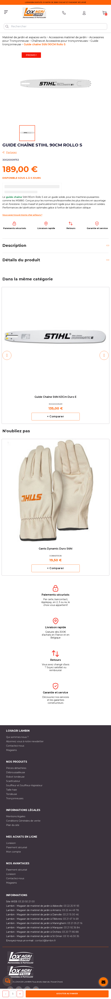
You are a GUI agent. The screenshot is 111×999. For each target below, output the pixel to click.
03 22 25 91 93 (71, 905)
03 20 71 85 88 (70, 931)
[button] (6, 355)
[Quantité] (13, 994)
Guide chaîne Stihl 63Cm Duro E (55, 397)
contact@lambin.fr (45, 940)
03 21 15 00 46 (71, 914)
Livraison (11, 843)
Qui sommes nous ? (17, 737)
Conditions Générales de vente (23, 820)
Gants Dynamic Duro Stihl (55, 548)
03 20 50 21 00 (26, 901)
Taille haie (11, 789)
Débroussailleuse (15, 772)
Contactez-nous (15, 745)
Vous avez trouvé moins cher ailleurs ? (22, 215)
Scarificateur (13, 781)
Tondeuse (11, 794)
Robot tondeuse (15, 776)
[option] (55, 355)
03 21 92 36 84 (72, 927)
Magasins (11, 750)
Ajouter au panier (67, 993)
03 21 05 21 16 (74, 923)
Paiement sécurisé (16, 847)
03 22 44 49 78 (70, 910)
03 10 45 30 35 (71, 936)
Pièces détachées (16, 768)
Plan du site (12, 825)
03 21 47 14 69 (71, 918)
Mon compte (13, 851)
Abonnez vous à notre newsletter (25, 741)
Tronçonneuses (14, 798)
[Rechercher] (55, 26)
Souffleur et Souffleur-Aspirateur (24, 785)
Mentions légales (15, 816)
